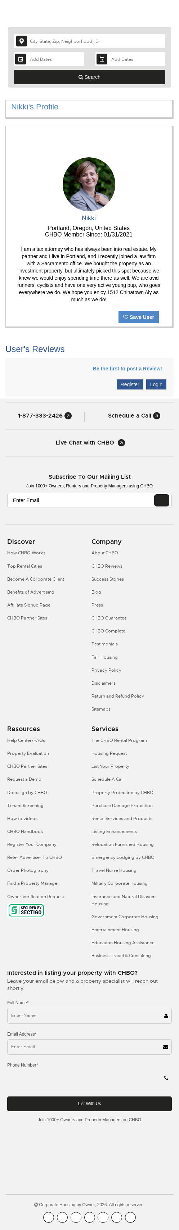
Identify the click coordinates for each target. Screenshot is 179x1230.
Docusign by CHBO (27, 793)
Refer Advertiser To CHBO (34, 857)
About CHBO (104, 553)
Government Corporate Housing (124, 917)
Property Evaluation (28, 753)
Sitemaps (101, 709)
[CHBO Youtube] (62, 1217)
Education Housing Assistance (123, 943)
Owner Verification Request (35, 897)
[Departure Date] (130, 59)
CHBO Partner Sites (27, 618)
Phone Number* (22, 1065)
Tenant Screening (25, 805)
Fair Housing (104, 657)
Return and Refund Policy (117, 696)
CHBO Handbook (25, 831)
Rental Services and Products (121, 818)
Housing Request (109, 753)
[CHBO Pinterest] (116, 1217)
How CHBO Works (26, 553)
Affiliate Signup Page (28, 605)
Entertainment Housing (115, 930)
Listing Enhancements (114, 831)
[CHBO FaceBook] (48, 1217)
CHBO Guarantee (109, 618)
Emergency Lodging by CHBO (123, 857)
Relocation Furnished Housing (122, 844)
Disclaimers (103, 683)
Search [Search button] (89, 77)
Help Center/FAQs (26, 740)
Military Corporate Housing (119, 883)
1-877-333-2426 (45, 415)
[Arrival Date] (49, 59)
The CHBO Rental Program (119, 740)
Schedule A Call (107, 779)
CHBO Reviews (106, 566)
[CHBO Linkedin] (103, 1217)
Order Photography (28, 870)
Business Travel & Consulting (121, 956)
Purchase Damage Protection (122, 805)
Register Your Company (32, 844)
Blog (96, 592)
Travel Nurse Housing (114, 870)
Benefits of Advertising (30, 592)
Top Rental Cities (24, 566)
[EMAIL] (161, 500)
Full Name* (17, 1002)
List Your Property (110, 766)
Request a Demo (24, 779)
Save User (138, 317)
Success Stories (107, 579)
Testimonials (104, 644)
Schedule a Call (134, 415)
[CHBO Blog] (76, 1217)
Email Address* (21, 1034)
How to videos (22, 818)
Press (97, 605)
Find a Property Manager (33, 883)
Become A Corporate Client (35, 579)
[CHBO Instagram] (89, 1217)
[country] (89, 41)
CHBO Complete (108, 631)
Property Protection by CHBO (122, 793)
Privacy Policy (106, 670)
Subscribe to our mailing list (90, 477)
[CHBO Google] (130, 1217)
